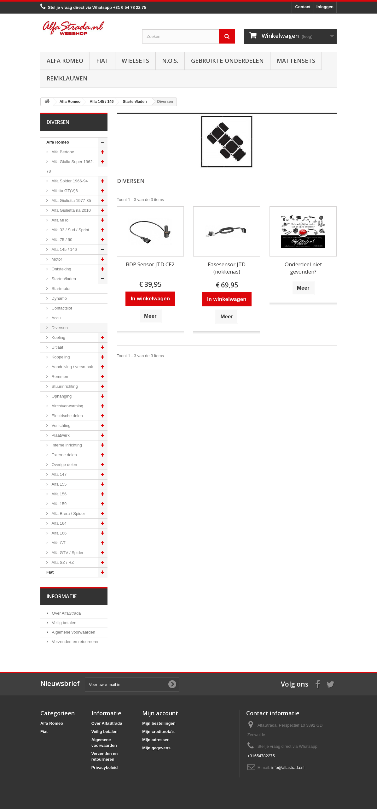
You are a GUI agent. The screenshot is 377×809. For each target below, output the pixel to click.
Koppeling (60, 357)
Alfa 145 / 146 (63, 249)
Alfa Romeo (65, 60)
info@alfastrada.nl (287, 767)
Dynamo (58, 298)
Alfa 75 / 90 (61, 239)
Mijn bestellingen (158, 723)
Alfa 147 (58, 474)
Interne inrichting (66, 445)
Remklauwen (67, 78)
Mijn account (160, 713)
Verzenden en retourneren (75, 641)
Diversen (59, 327)
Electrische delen (66, 415)
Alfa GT (58, 542)
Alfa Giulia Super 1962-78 (70, 166)
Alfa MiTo (59, 220)
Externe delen (63, 454)
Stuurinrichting (64, 386)
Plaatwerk (60, 435)
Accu (55, 318)
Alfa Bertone (62, 152)
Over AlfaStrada (66, 613)
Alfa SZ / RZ (62, 562)
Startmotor (60, 288)
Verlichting (60, 425)
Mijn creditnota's (158, 731)
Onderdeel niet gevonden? (303, 268)
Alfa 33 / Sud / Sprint (69, 229)
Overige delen (63, 464)
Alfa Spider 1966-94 (69, 181)
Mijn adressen (156, 739)
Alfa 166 (58, 533)
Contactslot (61, 308)
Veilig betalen (63, 622)
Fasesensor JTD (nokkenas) (227, 268)
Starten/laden (63, 278)
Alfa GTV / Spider (67, 552)
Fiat (102, 60)
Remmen (59, 376)
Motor (56, 259)
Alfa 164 (58, 523)
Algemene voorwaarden (73, 632)
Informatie (62, 596)
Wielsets (135, 60)
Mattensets (296, 60)
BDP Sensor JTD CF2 (150, 264)
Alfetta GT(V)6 (64, 190)
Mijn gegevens (156, 748)
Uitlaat (56, 347)
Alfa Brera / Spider (67, 513)
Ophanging (61, 396)
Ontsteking (60, 269)
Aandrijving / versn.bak (71, 366)
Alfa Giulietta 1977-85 (70, 200)
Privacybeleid (104, 767)
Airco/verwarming (66, 406)
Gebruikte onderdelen (227, 60)
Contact (302, 6)
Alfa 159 (58, 503)
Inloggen (325, 6)
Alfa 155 (58, 484)
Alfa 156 (58, 494)
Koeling (57, 337)
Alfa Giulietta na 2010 (70, 210)
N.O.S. (170, 60)
